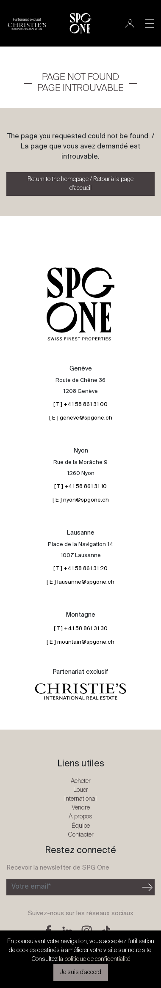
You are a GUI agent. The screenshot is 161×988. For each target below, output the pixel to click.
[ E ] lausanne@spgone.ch (80, 582)
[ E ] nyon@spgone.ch (81, 500)
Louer (80, 790)
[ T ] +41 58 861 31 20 (80, 568)
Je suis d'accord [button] (80, 972)
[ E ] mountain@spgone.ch (80, 642)
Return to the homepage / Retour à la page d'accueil (80, 183)
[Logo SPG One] (80, 23)
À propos (80, 816)
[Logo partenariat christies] (26, 23)
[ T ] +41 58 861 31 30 (81, 628)
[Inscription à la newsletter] (73, 887)
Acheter (81, 781)
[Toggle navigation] (149, 23)
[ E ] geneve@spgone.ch (80, 418)
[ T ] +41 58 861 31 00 (80, 404)
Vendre (81, 807)
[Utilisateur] (129, 23)
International (80, 799)
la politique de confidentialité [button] (94, 959)
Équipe (81, 826)
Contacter (81, 835)
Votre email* (31, 887)
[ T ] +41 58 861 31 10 (80, 486)
